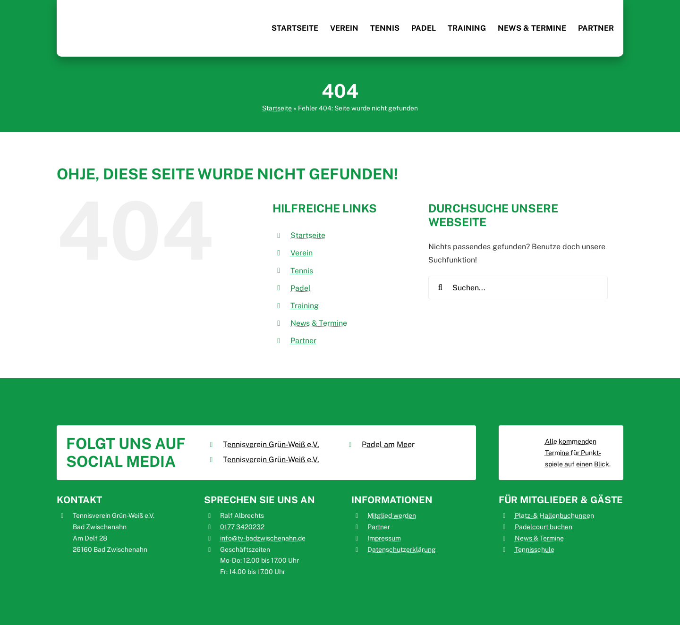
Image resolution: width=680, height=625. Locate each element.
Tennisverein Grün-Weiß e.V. (271, 444)
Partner (303, 340)
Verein (301, 252)
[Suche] (440, 287)
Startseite (277, 108)
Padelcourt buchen (543, 527)
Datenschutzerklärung (401, 549)
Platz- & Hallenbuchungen (554, 515)
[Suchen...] (518, 287)
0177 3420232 (242, 527)
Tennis (301, 270)
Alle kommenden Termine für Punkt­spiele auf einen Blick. (578, 453)
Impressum (384, 538)
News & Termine (318, 323)
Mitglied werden (391, 515)
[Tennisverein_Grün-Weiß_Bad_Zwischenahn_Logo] (89, 8)
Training (304, 305)
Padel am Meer (388, 444)
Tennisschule (534, 549)
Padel (300, 288)
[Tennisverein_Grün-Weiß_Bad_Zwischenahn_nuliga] (524, 440)
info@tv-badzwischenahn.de (263, 538)
